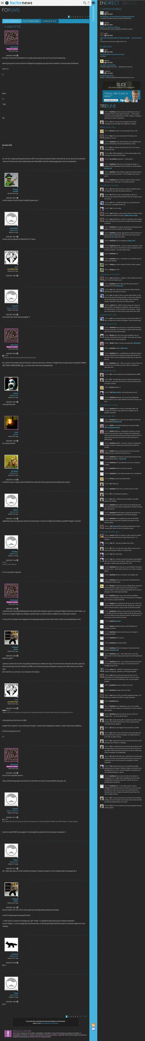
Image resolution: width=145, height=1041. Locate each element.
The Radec (14, 471)
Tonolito (15, 306)
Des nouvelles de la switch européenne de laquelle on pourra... (118, 29)
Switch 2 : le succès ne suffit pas (111, 27)
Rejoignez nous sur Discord (94, 1029)
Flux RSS (94, 1025)
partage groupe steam (108, 75)
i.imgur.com (120, 286)
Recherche (84, 3)
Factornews (12, 21)
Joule (16, 432)
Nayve (107, 50)
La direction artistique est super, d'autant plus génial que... (117, 18)
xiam (16, 267)
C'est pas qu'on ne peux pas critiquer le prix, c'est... (115, 41)
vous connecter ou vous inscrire (49, 1023)
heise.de (115, 235)
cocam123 (108, 71)
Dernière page (87, 16)
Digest (131, 3)
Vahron (15, 510)
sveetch (108, 12)
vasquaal (15, 647)
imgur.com (133, 240)
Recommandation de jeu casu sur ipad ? (113, 54)
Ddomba (108, 23)
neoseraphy (14, 228)
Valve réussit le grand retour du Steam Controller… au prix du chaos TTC (120, 39)
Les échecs (104, 56)
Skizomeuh (14, 47)
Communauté (95, 509)
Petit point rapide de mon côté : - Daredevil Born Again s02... (117, 67)
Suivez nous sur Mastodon (94, 1032)
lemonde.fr (138, 345)
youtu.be (127, 461)
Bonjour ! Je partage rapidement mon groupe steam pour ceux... (118, 77)
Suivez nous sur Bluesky (94, 1036)
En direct (110, 3)
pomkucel (14, 954)
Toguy (16, 993)
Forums (107, 46)
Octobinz (15, 552)
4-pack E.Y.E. (50, 21)
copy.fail (117, 529)
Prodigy (15, 189)
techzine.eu (115, 168)
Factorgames (31, 21)
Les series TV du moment (109, 65)
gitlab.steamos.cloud (134, 215)
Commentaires (112, 9)
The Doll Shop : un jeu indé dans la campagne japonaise (118, 16)
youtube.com (118, 424)
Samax (15, 393)
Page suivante (84, 16)
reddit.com (125, 350)
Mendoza (108, 60)
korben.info (117, 394)
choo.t (107, 33)
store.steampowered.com (113, 429)
